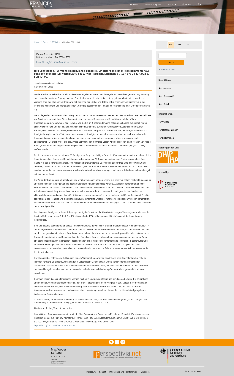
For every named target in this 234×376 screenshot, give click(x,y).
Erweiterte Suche (166, 69)
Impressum (91, 372)
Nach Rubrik (163, 104)
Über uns (186, 4)
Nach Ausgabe (164, 88)
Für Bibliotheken (166, 138)
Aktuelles (134, 4)
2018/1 (55, 42)
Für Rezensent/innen (168, 130)
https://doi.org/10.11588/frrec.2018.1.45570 (56, 62)
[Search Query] (172, 55)
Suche (171, 62)
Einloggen (145, 372)
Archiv (171, 4)
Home (36, 42)
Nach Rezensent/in (166, 96)
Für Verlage (163, 122)
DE (170, 44)
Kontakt (102, 372)
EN (179, 44)
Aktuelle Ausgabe (153, 4)
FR (187, 44)
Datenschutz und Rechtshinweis (123, 372)
